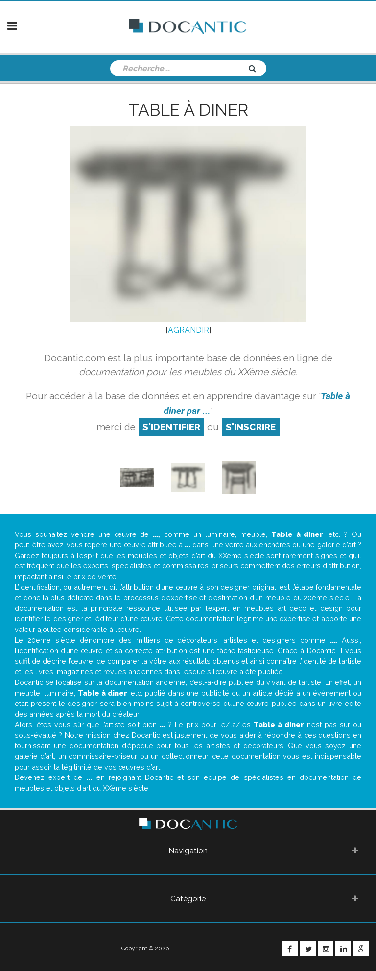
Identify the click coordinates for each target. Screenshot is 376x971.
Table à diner (188, 110)
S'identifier (171, 426)
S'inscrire (251, 426)
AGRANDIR (188, 330)
